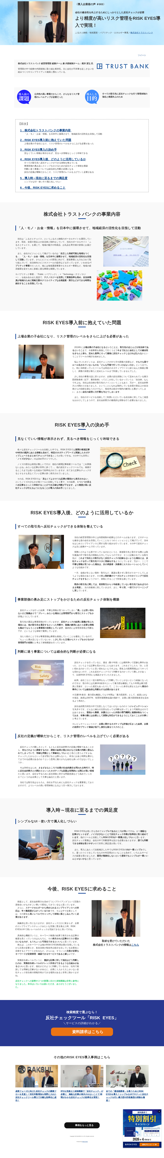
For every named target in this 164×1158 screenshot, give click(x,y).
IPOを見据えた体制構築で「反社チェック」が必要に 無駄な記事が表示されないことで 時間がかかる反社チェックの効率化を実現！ (82, 1094)
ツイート (142, 55)
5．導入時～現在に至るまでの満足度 (43, 178)
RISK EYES (85, 1141)
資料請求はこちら (87, 1032)
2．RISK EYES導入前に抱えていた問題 (45, 140)
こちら (135, 944)
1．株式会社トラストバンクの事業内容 (45, 130)
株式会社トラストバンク (141, 33)
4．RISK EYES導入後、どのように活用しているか (53, 159)
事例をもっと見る (84, 1125)
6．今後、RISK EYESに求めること (43, 187)
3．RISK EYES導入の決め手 (38, 149)
